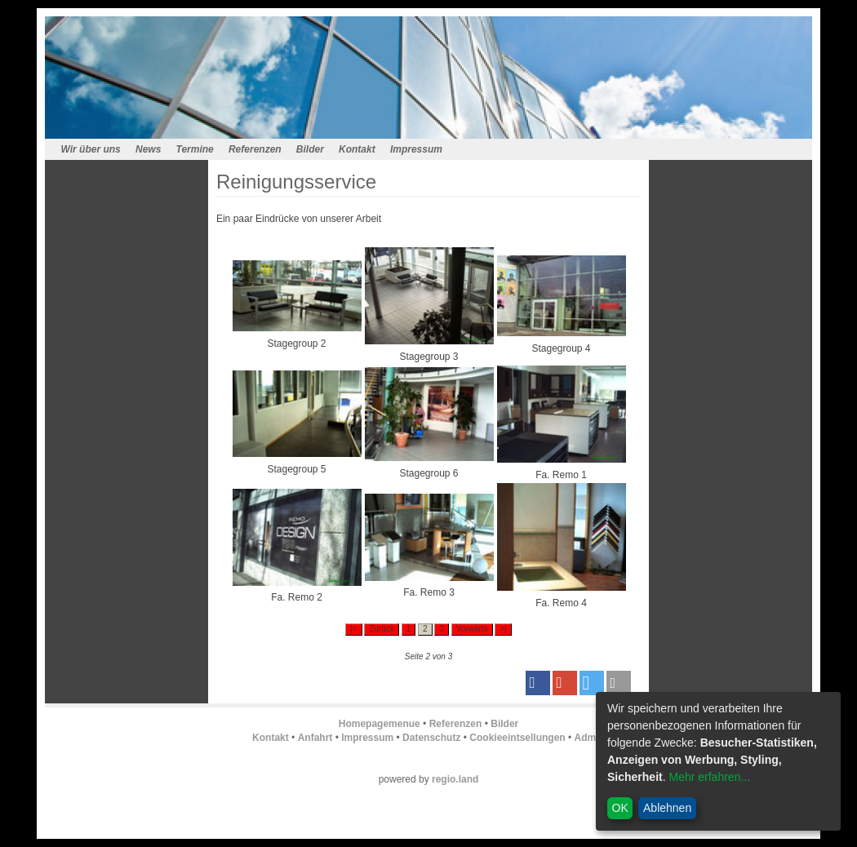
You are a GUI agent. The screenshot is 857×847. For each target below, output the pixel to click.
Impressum (416, 149)
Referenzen (255, 149)
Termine (195, 149)
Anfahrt (315, 737)
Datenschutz (431, 737)
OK (620, 807)
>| (503, 628)
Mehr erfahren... (709, 776)
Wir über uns (91, 149)
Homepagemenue (379, 723)
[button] (538, 683)
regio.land (455, 779)
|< (353, 628)
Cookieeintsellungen (517, 737)
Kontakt (357, 149)
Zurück (381, 628)
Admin (590, 737)
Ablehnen (667, 807)
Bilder (310, 149)
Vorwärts (472, 628)
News (148, 149)
